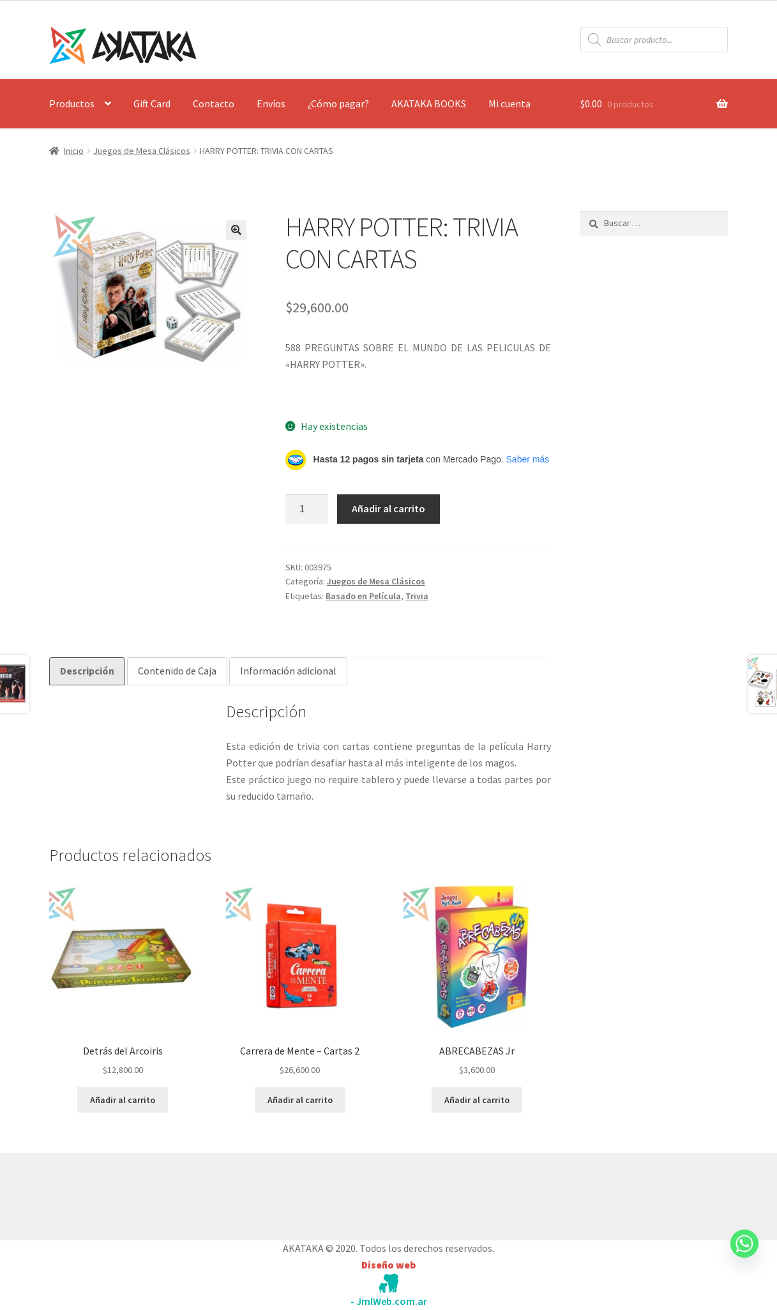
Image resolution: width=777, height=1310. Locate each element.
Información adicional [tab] (288, 670)
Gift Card (151, 103)
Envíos (271, 103)
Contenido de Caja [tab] (177, 670)
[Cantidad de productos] (307, 509)
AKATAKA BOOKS (428, 103)
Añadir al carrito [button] (122, 1100)
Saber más (528, 459)
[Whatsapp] (744, 1256)
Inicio (74, 150)
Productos (71, 103)
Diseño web (388, 1264)
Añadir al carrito (388, 508)
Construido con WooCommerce (117, 1193)
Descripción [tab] (87, 670)
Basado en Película (363, 596)
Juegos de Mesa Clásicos (141, 150)
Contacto (213, 103)
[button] (236, 230)
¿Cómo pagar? (338, 103)
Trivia (416, 596)
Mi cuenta (509, 103)
